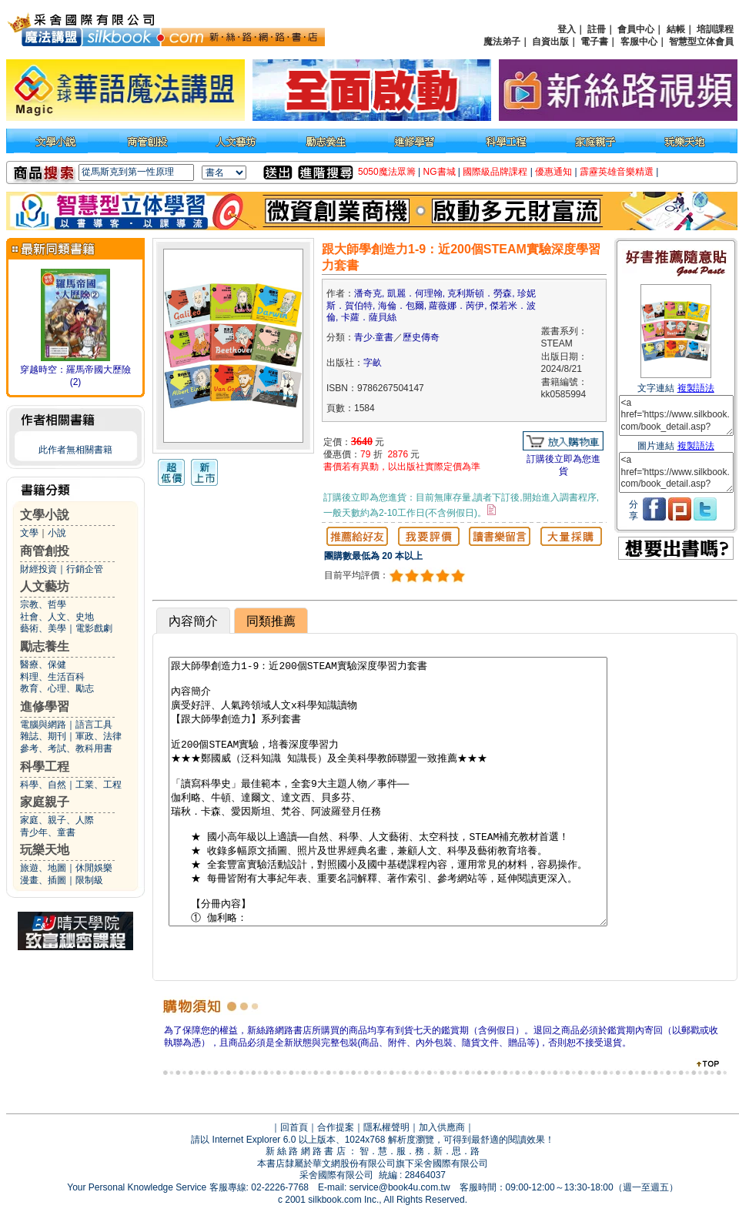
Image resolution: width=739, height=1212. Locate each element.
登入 (566, 29)
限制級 (89, 880)
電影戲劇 (93, 628)
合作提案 (335, 1127)
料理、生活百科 (52, 676)
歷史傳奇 (421, 337)
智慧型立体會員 (701, 41)
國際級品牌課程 (495, 171)
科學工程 (44, 766)
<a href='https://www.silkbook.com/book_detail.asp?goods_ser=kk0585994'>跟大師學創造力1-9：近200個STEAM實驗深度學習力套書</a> (676, 415)
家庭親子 (44, 802)
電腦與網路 (43, 724)
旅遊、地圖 (43, 867)
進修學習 (44, 706)
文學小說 (44, 514)
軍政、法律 (98, 736)
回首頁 (294, 1127)
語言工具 (93, 724)
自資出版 (550, 41)
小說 (57, 532)
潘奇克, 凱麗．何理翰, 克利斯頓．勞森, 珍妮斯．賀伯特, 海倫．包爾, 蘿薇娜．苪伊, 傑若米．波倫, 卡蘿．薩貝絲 (431, 305)
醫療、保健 (43, 664)
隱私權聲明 (386, 1127)
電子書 (594, 41)
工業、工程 (98, 784)
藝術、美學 (43, 628)
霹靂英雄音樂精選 (617, 171)
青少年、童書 (47, 832)
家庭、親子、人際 (57, 820)
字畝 (372, 362)
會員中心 (635, 29)
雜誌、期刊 (43, 736)
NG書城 (439, 171)
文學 (29, 532)
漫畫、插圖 (43, 880)
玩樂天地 (44, 849)
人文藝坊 (44, 586)
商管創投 (44, 550)
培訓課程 (715, 29)
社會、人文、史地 (57, 616)
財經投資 (38, 569)
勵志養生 (44, 646)
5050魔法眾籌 (387, 171)
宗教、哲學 (43, 604)
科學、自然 (43, 784)
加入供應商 (442, 1127)
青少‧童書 (373, 337)
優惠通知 (553, 171)
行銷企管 (84, 569)
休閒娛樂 (93, 867)
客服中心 (638, 41)
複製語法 (695, 388)
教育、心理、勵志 (57, 688)
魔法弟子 (501, 41)
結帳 (676, 29)
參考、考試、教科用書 (66, 748)
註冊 (596, 29)
